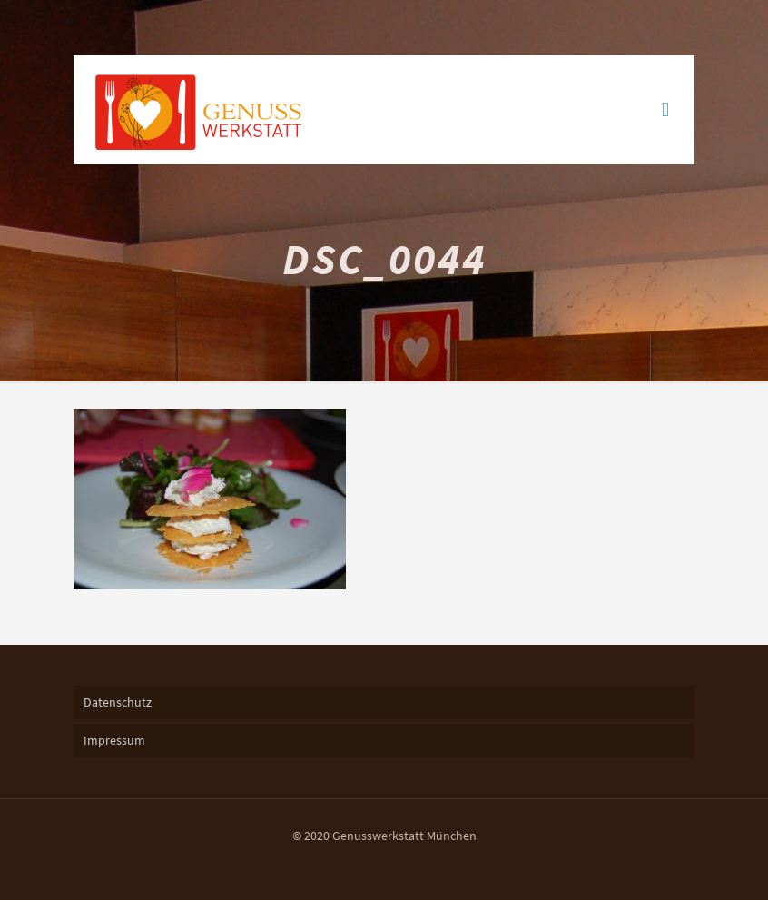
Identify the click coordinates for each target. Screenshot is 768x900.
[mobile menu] (665, 109)
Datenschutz (118, 702)
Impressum (114, 740)
